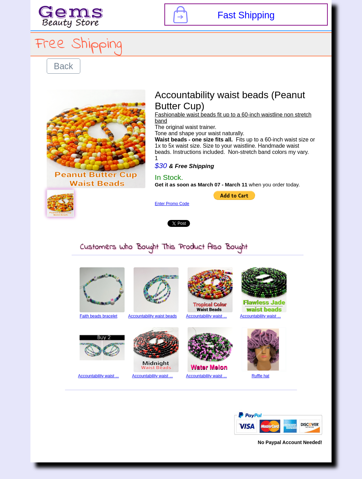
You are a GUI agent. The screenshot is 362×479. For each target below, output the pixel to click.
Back (63, 66)
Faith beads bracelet (98, 316)
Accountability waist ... (206, 316)
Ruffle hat (260, 376)
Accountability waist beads (152, 316)
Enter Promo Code (172, 203)
